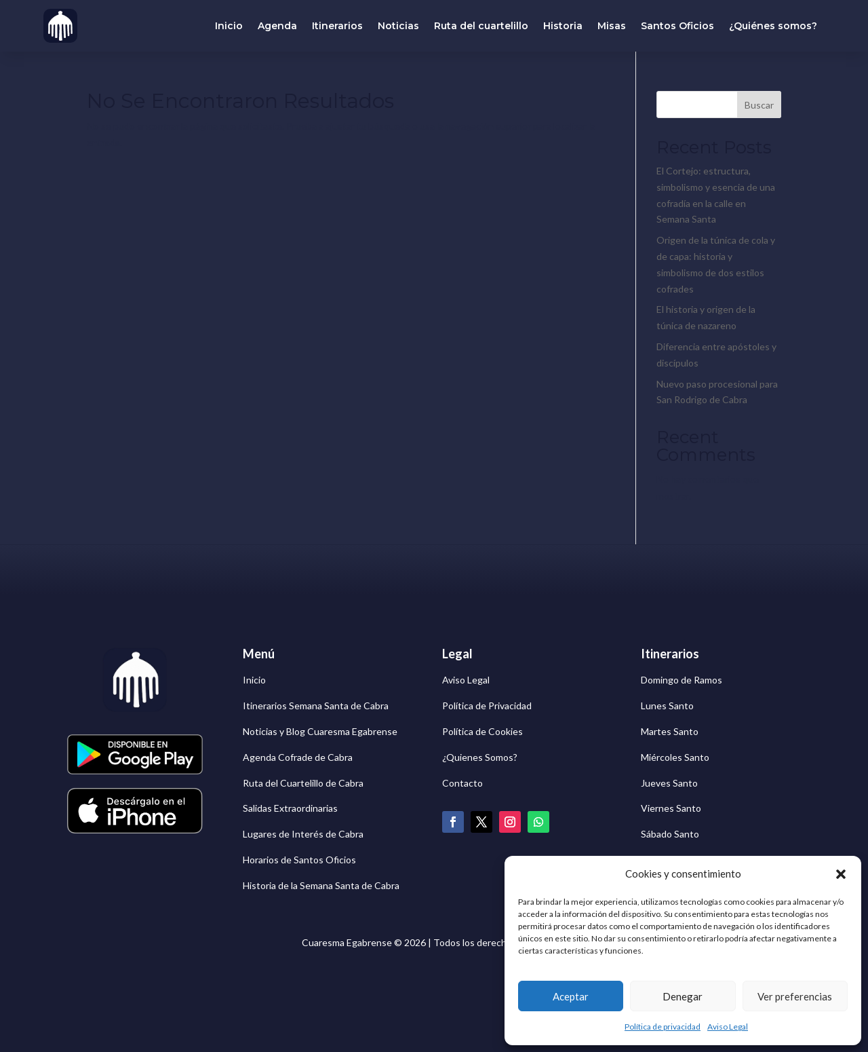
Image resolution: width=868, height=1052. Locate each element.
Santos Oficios (677, 26)
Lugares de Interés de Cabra (303, 834)
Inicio (229, 26)
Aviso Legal (727, 1026)
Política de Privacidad (487, 705)
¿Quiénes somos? (773, 26)
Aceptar (571, 996)
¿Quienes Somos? (479, 757)
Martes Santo (669, 731)
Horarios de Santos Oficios (299, 859)
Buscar (759, 105)
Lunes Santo (667, 705)
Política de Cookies (482, 731)
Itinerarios (337, 26)
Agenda (277, 26)
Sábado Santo (670, 834)
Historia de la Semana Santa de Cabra (321, 885)
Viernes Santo (671, 808)
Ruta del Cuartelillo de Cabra (303, 783)
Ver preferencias (794, 996)
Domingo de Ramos (681, 679)
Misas (611, 26)
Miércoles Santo (675, 757)
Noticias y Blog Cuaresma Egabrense (320, 731)
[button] (841, 874)
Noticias (398, 26)
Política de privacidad (663, 1026)
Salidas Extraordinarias (290, 808)
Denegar (683, 996)
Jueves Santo (669, 783)
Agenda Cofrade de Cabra (298, 757)
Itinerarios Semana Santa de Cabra (316, 705)
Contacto (462, 783)
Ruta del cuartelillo (481, 26)
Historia (563, 26)
